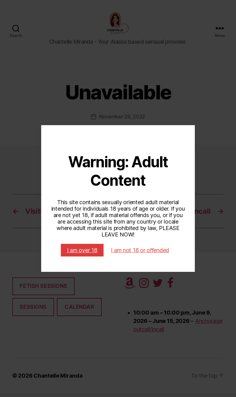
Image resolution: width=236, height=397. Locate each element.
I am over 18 (82, 250)
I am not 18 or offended (140, 250)
